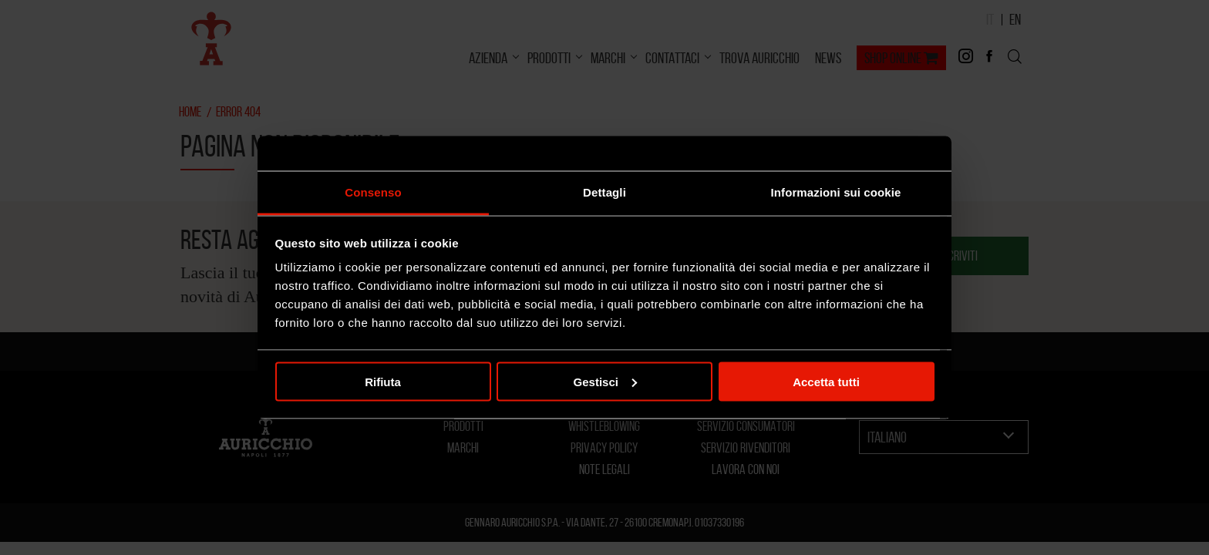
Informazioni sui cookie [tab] (836, 192)
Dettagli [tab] (604, 192)
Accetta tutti (826, 381)
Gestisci (605, 381)
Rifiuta (383, 381)
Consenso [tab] (373, 192)
